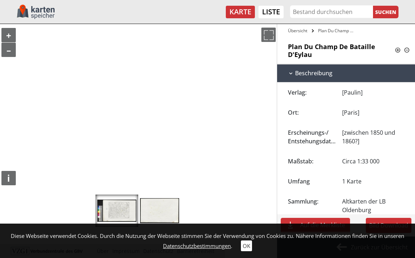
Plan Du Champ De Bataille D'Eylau (337, 31)
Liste (271, 11)
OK (246, 245)
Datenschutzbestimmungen (197, 245)
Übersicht (297, 31)
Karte (240, 11)
